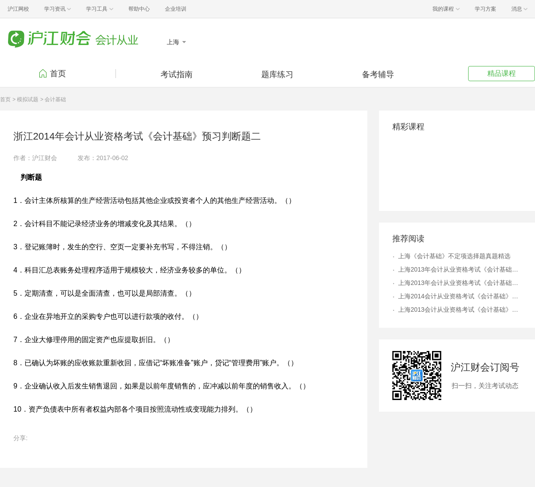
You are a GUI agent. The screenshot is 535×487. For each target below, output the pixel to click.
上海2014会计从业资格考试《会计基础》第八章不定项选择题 (460, 296)
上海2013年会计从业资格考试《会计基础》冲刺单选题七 (460, 282)
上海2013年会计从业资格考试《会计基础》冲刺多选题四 (460, 269)
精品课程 (501, 73)
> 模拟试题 (25, 99)
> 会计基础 (53, 99)
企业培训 (175, 9)
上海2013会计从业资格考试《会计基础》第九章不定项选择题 (460, 309)
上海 (174, 41)
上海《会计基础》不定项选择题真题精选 (454, 256)
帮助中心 (139, 9)
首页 (58, 73)
